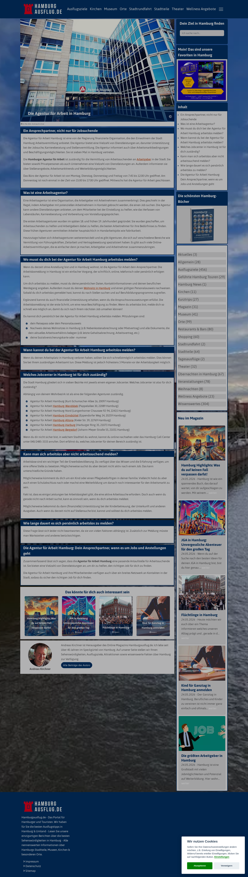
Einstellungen (221, 857)
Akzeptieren (200, 866)
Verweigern (226, 866)
